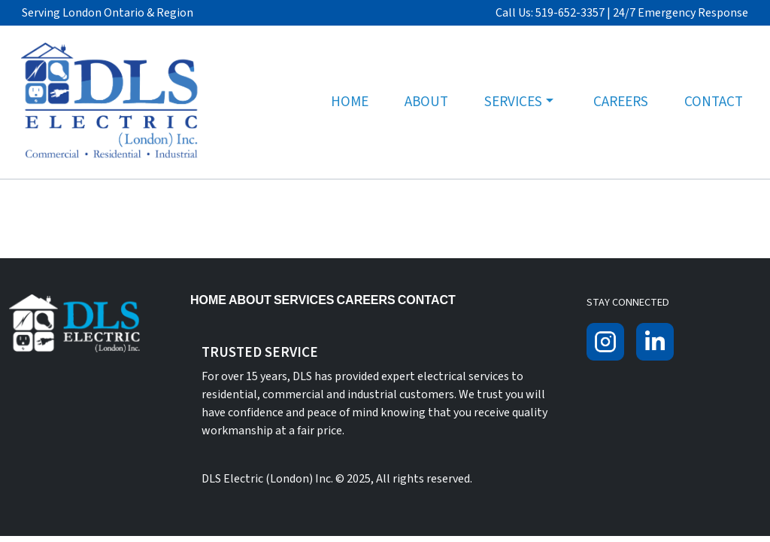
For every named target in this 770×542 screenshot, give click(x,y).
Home (349, 101)
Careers (620, 101)
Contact (713, 101)
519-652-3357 (570, 13)
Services (513, 101)
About (426, 101)
